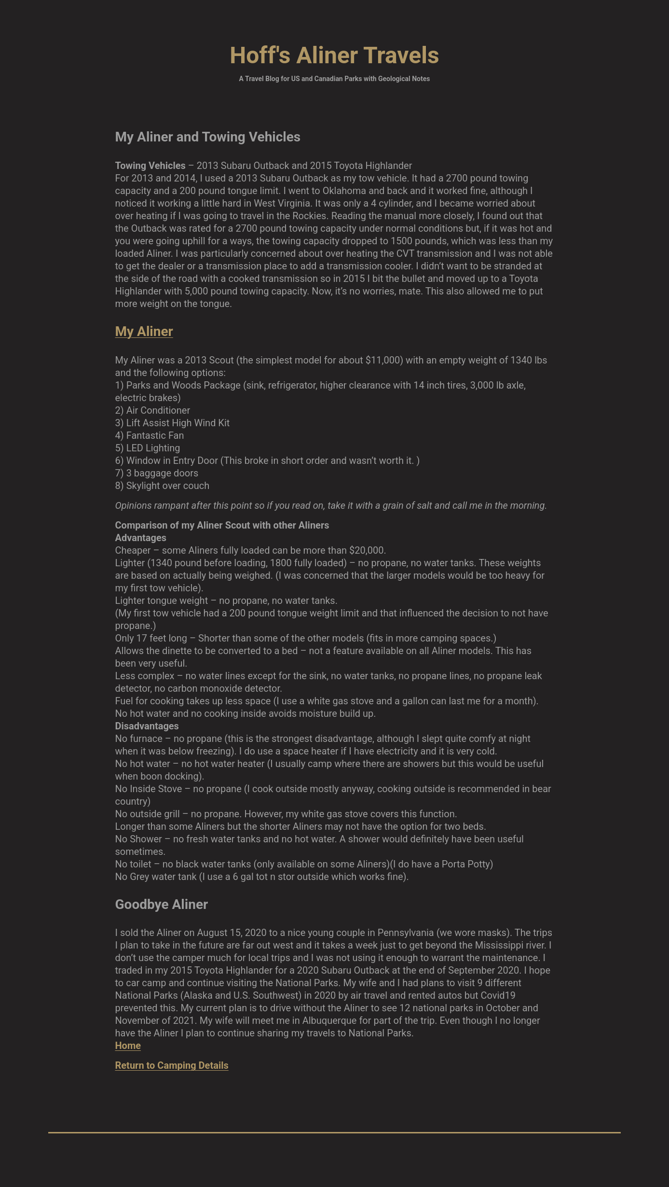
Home (128, 1045)
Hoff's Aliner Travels (334, 55)
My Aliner (144, 331)
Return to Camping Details (172, 1065)
